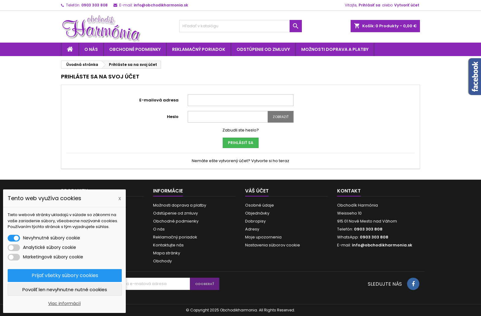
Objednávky (257, 213)
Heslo (173, 117)
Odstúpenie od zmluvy (263, 49)
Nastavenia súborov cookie (272, 245)
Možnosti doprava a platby (334, 49)
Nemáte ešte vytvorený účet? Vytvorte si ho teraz (240, 161)
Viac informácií (64, 303)
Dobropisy (255, 221)
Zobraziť (281, 116)
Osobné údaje (259, 205)
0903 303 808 (94, 5)
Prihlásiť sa (369, 5)
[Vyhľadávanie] (240, 26)
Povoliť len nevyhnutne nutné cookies (64, 289)
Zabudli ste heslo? (240, 130)
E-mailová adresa (159, 100)
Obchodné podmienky (135, 49)
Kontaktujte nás (168, 245)
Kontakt (349, 190)
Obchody (162, 261)
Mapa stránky (166, 253)
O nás (91, 49)
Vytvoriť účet (406, 5)
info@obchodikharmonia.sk (161, 5)
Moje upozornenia (263, 237)
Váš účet (257, 190)
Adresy (252, 229)
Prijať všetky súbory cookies (65, 275)
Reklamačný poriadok (198, 49)
